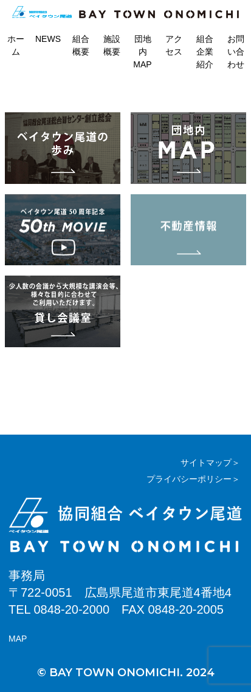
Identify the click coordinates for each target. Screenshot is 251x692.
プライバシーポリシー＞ (193, 479)
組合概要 (80, 45)
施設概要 (111, 45)
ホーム (15, 45)
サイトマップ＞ (210, 462)
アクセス (173, 45)
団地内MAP (142, 51)
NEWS (48, 39)
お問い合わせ (235, 51)
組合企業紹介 (204, 51)
